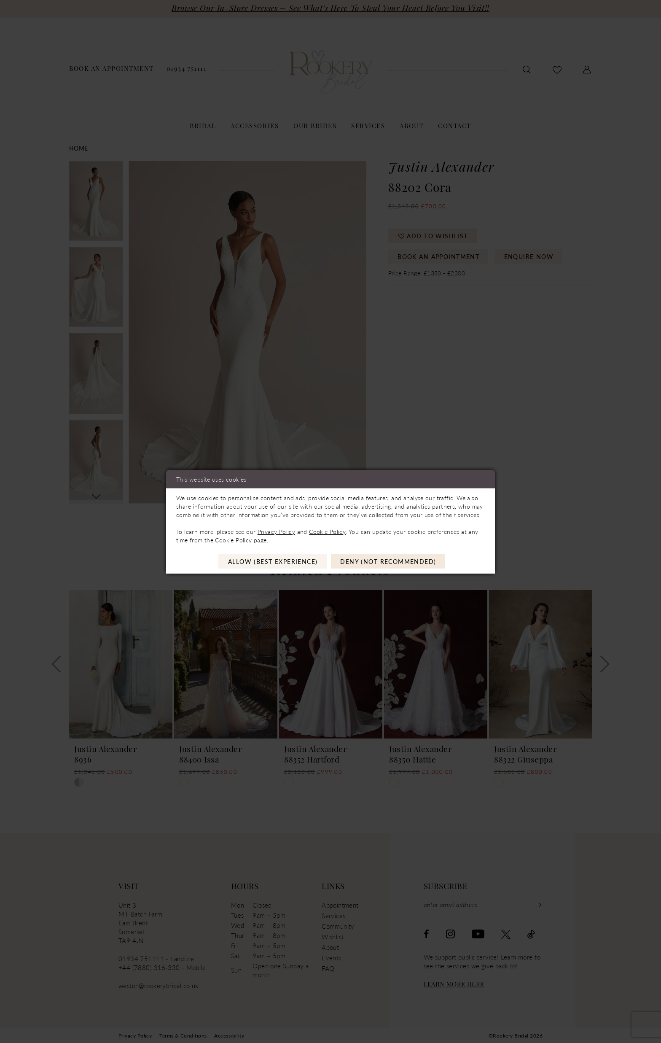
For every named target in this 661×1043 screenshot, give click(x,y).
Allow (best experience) (273, 561)
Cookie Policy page (240, 540)
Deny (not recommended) (388, 561)
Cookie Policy (327, 531)
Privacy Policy (276, 531)
